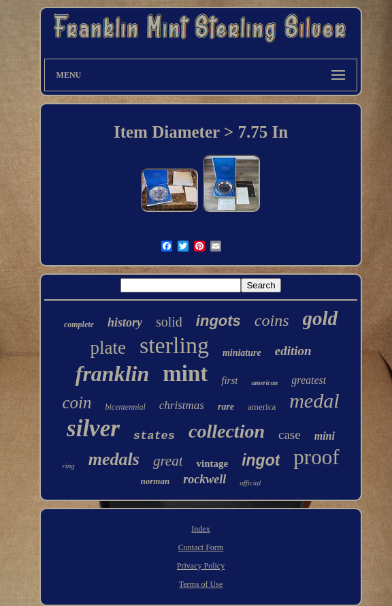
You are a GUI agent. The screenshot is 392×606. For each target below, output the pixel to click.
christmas (181, 405)
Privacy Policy (201, 566)
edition (293, 351)
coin (76, 402)
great (168, 461)
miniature (242, 353)
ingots (218, 320)
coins (272, 320)
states (154, 435)
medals (114, 459)
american (264, 383)
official (250, 483)
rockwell (204, 479)
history (125, 322)
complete (79, 324)
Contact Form (200, 547)
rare (226, 407)
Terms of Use (201, 584)
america (262, 407)
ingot (261, 460)
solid (169, 321)
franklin (112, 373)
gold (320, 318)
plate (107, 347)
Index (200, 529)
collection (227, 431)
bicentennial (125, 407)
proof (316, 457)
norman (155, 481)
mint (185, 373)
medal (314, 400)
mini (324, 436)
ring (68, 465)
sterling (174, 345)
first (229, 380)
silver (93, 428)
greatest (308, 380)
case (289, 434)
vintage (212, 463)
